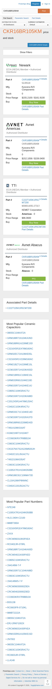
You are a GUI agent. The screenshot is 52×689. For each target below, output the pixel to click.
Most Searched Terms (40, 671)
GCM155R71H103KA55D (19, 370)
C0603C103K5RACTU (18, 465)
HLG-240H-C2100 (16, 518)
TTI (26, 189)
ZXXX (10, 533)
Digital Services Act (13, 678)
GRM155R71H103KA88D (19, 396)
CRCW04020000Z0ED (18, 592)
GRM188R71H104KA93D (19, 549)
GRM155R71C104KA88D (19, 570)
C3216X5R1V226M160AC (20, 359)
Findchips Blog (24, 4)
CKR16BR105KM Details (38, 45)
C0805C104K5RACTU (18, 391)
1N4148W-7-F (14, 565)
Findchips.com (4, 4)
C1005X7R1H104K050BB (20, 512)
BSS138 (11, 602)
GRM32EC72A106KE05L (19, 354)
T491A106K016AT (16, 428)
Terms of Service (40, 674)
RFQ (33, 279)
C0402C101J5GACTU (18, 454)
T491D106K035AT (16, 459)
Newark (26, 68)
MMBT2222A (13, 613)
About (28, 671)
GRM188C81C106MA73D (20, 475)
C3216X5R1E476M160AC (20, 348)
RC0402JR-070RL (16, 544)
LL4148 (11, 660)
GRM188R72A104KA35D (19, 338)
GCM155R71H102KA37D (19, 417)
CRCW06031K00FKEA (18, 628)
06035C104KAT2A (16, 644)
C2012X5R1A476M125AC (20, 401)
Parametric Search (12, 674)
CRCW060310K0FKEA (18, 539)
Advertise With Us (31, 681)
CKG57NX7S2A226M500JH (21, 449)
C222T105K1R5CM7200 (19, 308)
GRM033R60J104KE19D (19, 380)
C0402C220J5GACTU (18, 486)
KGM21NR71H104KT (18, 433)
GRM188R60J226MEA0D (20, 422)
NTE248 (11, 507)
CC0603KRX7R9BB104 (19, 438)
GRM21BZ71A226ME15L (19, 364)
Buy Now (33, 102)
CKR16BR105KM (30, 79)
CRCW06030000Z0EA (18, 586)
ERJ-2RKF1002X (15, 623)
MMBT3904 (13, 523)
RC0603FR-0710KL (17, 607)
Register (35, 4)
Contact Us (20, 671)
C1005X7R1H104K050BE (20, 470)
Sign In (47, 4)
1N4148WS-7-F (15, 581)
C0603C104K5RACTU (18, 443)
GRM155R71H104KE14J (19, 385)
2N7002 (11, 639)
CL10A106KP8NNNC (17, 480)
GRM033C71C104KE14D (19, 412)
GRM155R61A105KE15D (19, 634)
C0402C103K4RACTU (18, 407)
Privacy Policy (26, 674)
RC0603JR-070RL (16, 655)
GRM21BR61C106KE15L (19, 375)
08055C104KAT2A (16, 333)
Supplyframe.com (37, 685)
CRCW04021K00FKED (18, 555)
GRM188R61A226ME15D (20, 343)
